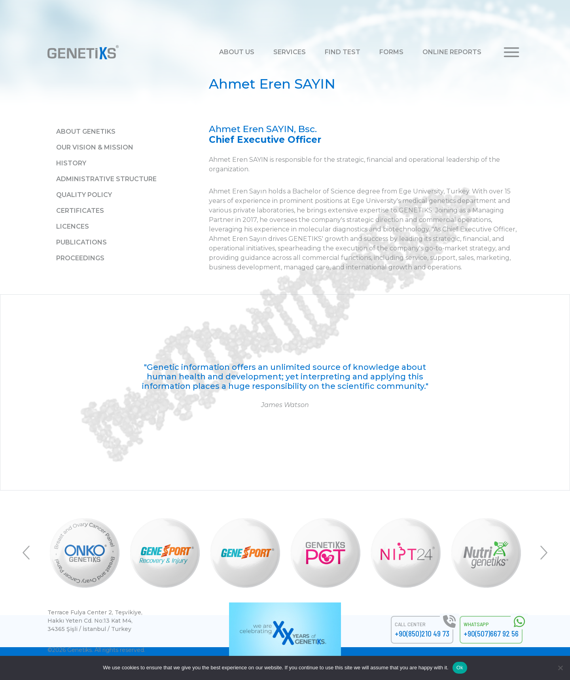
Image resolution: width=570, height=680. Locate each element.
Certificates (80, 210)
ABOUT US (236, 52)
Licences (72, 226)
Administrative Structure (106, 179)
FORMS (391, 52)
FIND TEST (342, 52)
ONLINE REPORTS (451, 52)
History (71, 163)
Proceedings (80, 258)
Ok (459, 668)
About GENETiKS (86, 131)
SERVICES (289, 52)
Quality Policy (84, 195)
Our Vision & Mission (94, 147)
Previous (27, 553)
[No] (560, 668)
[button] (511, 51)
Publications (81, 242)
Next (543, 553)
